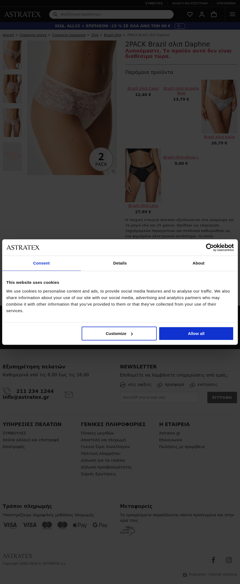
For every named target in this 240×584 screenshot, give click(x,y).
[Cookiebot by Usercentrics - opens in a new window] (210, 247)
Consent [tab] (41, 263)
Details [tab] (120, 263)
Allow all (196, 333)
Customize (119, 333)
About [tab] (199, 263)
